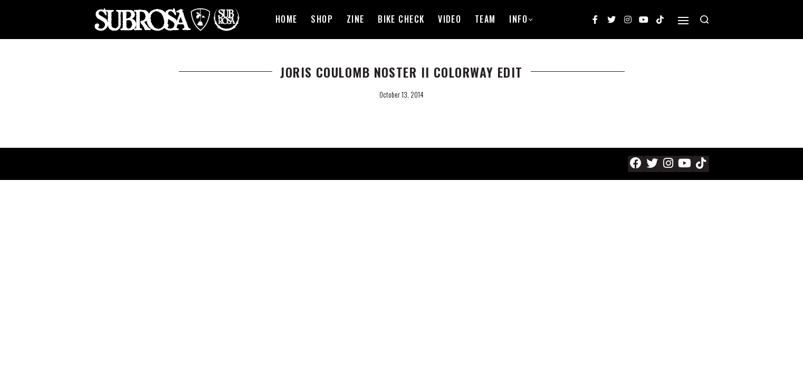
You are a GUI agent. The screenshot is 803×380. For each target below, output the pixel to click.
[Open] (683, 20)
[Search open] (704, 19)
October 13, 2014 (401, 94)
